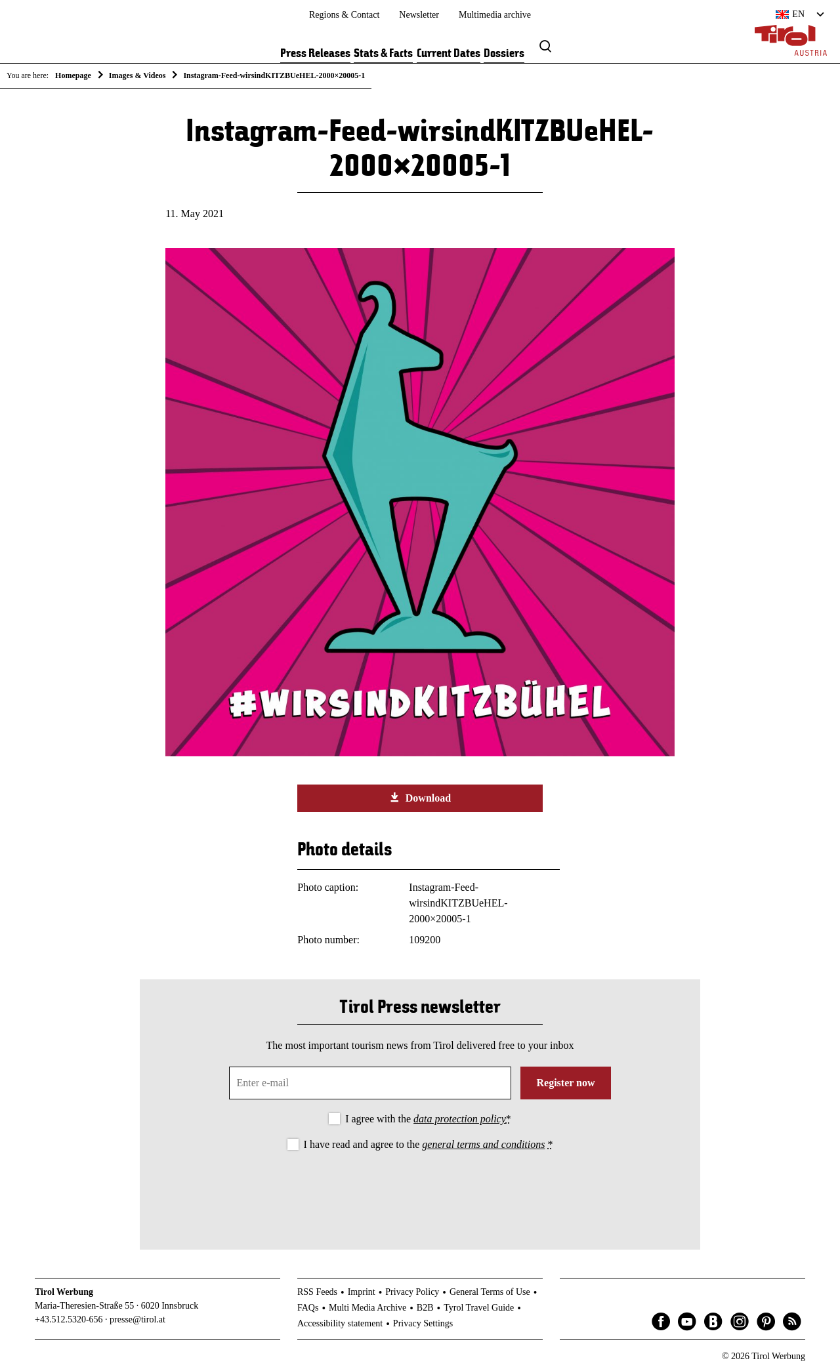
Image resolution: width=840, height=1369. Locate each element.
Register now (565, 1082)
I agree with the (428, 1118)
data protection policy (459, 1118)
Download (420, 798)
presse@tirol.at (137, 1319)
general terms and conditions (483, 1144)
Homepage (73, 75)
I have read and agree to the (428, 1144)
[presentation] (420, 1189)
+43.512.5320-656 (69, 1319)
